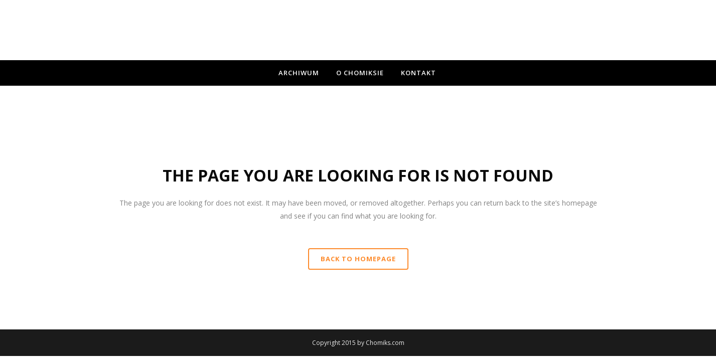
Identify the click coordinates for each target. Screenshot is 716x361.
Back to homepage (358, 258)
